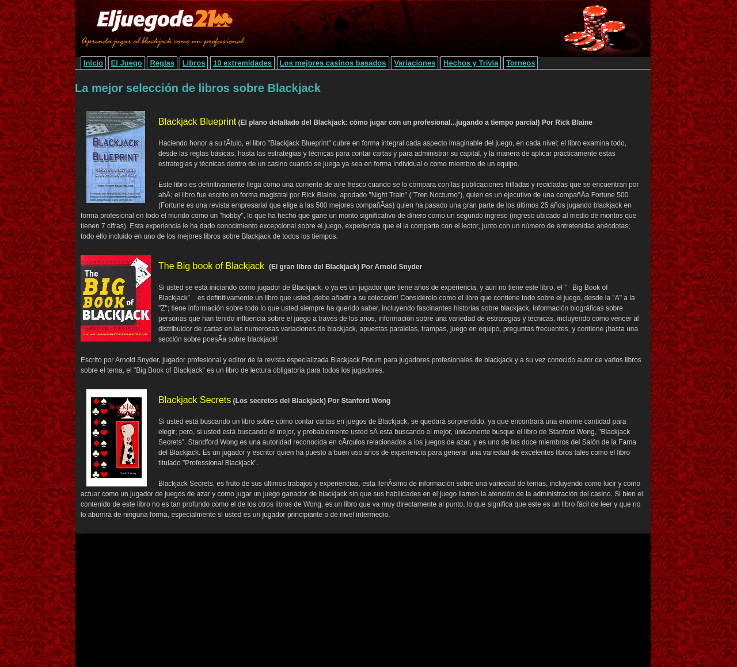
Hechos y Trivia (470, 63)
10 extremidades (242, 63)
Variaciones (414, 63)
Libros (194, 63)
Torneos (520, 63)
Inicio (93, 63)
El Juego (126, 63)
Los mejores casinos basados (333, 63)
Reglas (162, 63)
